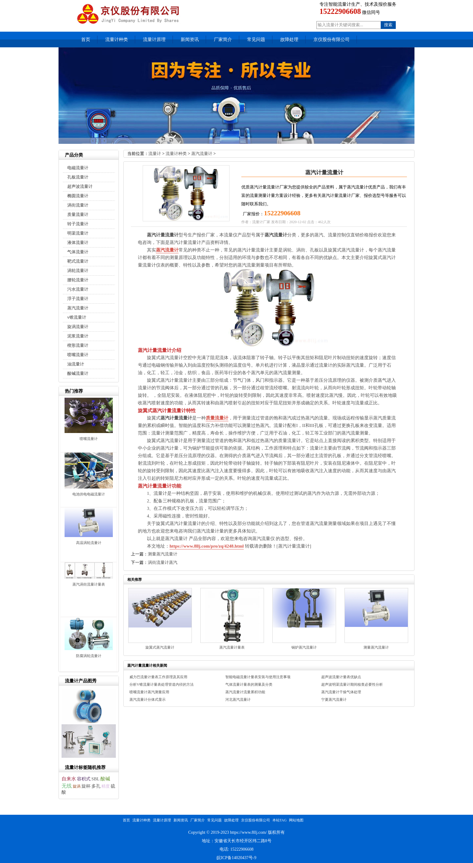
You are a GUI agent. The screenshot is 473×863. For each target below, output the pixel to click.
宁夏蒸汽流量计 (334, 699)
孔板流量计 (77, 177)
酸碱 (105, 778)
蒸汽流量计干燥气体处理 (341, 692)
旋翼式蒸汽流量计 (159, 647)
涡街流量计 (77, 205)
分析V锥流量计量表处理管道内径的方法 (161, 684)
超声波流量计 (80, 186)
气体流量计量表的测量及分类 (248, 684)
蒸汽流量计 (201, 153)
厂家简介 (223, 39)
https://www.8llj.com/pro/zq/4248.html (207, 546)
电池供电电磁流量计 (88, 494)
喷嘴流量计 (77, 354)
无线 (67, 786)
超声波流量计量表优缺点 (341, 677)
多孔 (95, 786)
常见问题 (256, 39)
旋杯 (85, 786)
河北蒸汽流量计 (238, 699)
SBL (95, 778)
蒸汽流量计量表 (232, 647)
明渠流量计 (77, 233)
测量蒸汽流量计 (162, 554)
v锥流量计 (76, 317)
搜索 (388, 25)
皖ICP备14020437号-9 (236, 857)
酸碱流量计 (77, 373)
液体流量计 (77, 242)
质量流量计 (217, 418)
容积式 (83, 778)
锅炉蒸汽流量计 (304, 647)
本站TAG (279, 820)
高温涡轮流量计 (88, 543)
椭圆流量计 (77, 196)
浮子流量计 (77, 298)
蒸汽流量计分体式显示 (147, 699)
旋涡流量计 (77, 326)
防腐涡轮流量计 (88, 656)
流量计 (154, 153)
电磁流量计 (77, 168)
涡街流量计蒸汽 (162, 562)
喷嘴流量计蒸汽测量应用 (149, 692)
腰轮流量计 (77, 280)
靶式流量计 (77, 261)
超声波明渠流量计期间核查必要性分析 (352, 684)
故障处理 (289, 39)
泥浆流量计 (77, 336)
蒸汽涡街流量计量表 (88, 584)
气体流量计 (77, 252)
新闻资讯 (190, 39)
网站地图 (296, 820)
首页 (85, 39)
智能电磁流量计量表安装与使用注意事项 (257, 677)
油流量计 (75, 364)
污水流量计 (77, 289)
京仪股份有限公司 (331, 39)
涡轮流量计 (77, 270)
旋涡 (77, 786)
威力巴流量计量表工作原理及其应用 (158, 677)
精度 (105, 786)
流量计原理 (154, 39)
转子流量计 (77, 224)
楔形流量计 (77, 345)
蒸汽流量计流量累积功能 (245, 692)
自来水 (69, 778)
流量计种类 (116, 39)
